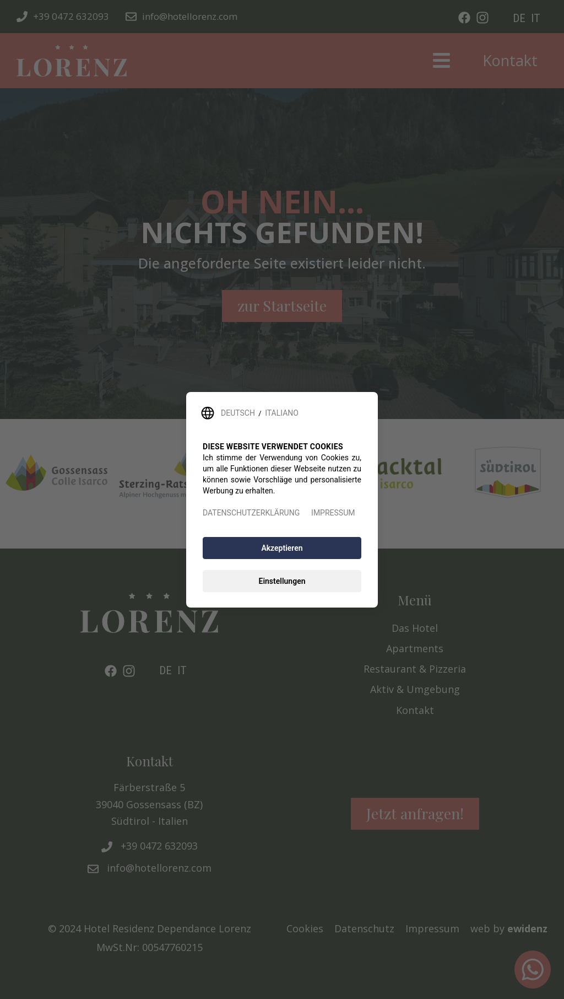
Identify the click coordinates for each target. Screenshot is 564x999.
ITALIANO (282, 413)
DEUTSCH (238, 413)
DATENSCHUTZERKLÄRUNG (251, 512)
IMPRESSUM (333, 512)
